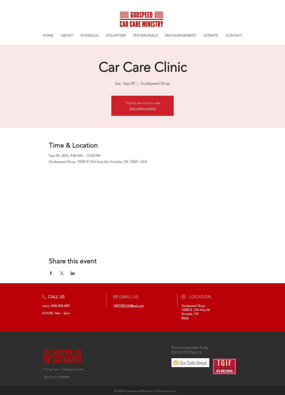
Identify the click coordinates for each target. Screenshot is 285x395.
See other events (142, 108)
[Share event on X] (62, 273)
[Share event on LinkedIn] (73, 273)
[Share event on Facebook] (51, 273)
